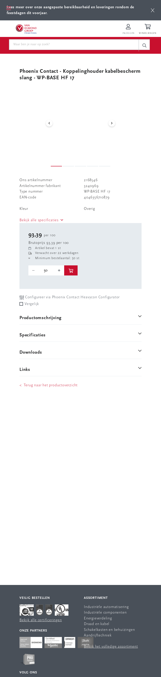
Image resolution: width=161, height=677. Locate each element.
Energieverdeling (98, 618)
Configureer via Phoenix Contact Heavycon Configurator (69, 297)
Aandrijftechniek (98, 635)
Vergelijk (32, 304)
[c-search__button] (144, 45)
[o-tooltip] (46, 270)
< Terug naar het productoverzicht (48, 385)
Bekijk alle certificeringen (40, 620)
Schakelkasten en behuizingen (109, 630)
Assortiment (96, 598)
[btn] (152, 10)
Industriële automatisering (106, 607)
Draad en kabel (96, 624)
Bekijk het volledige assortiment (111, 647)
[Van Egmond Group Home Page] (26, 29)
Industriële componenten (105, 613)
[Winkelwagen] (148, 29)
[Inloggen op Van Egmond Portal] (128, 29)
